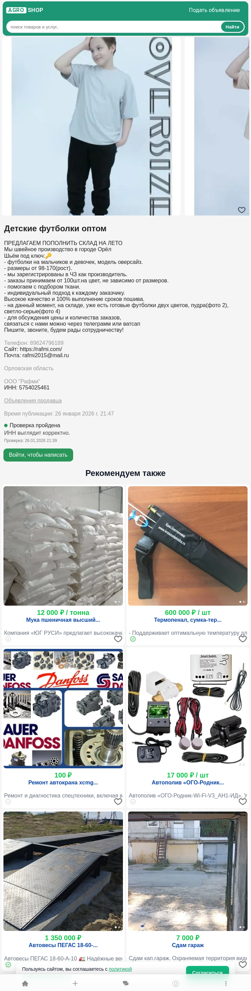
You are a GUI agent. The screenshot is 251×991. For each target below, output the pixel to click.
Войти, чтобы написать (38, 455)
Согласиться (207, 973)
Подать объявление (214, 10)
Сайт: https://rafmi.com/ (33, 349)
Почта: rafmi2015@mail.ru (36, 355)
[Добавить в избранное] (118, 638)
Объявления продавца (33, 401)
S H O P (25, 10)
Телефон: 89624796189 (34, 343)
